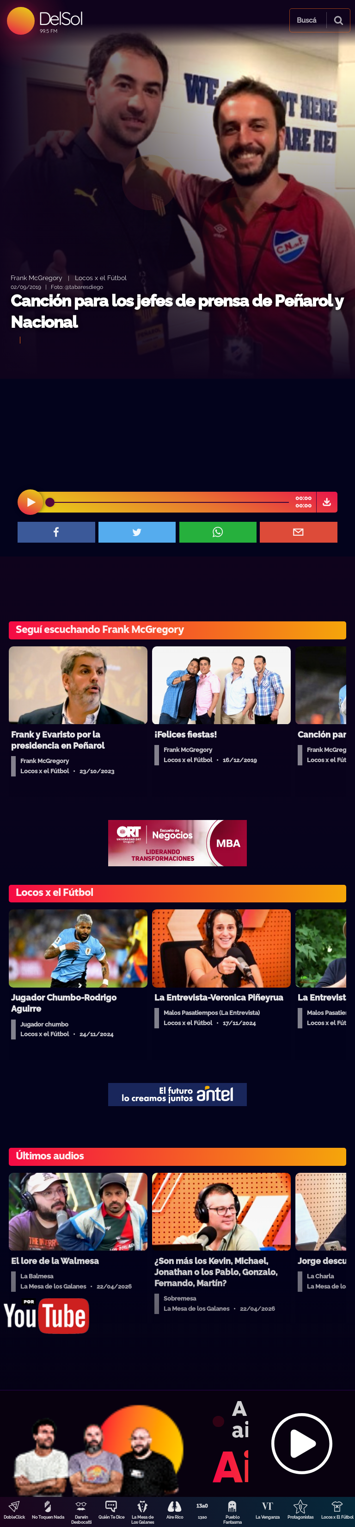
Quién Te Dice (111, 1517)
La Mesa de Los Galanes (142, 1520)
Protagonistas (300, 1517)
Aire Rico (174, 1517)
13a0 (202, 1517)
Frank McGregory (36, 278)
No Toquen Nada (48, 1517)
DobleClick (14, 1517)
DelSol (60, 18)
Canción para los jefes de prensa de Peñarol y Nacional (177, 311)
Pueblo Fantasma (232, 1520)
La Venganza (268, 1517)
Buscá (306, 20)
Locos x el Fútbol (101, 278)
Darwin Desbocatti (81, 1520)
